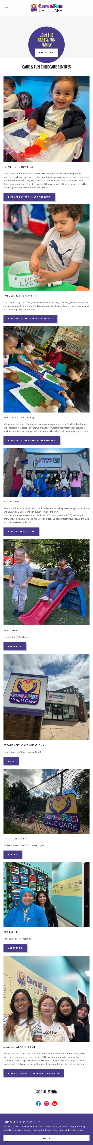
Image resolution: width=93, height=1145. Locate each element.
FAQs (11, 761)
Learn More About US (21, 531)
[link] (46, 8)
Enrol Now (14, 646)
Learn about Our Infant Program (29, 197)
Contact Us (15, 948)
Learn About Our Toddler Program (30, 318)
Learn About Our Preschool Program (32, 440)
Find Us (12, 854)
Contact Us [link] (46, 1127)
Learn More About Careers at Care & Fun (33, 1073)
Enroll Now (46, 52)
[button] (9, 8)
